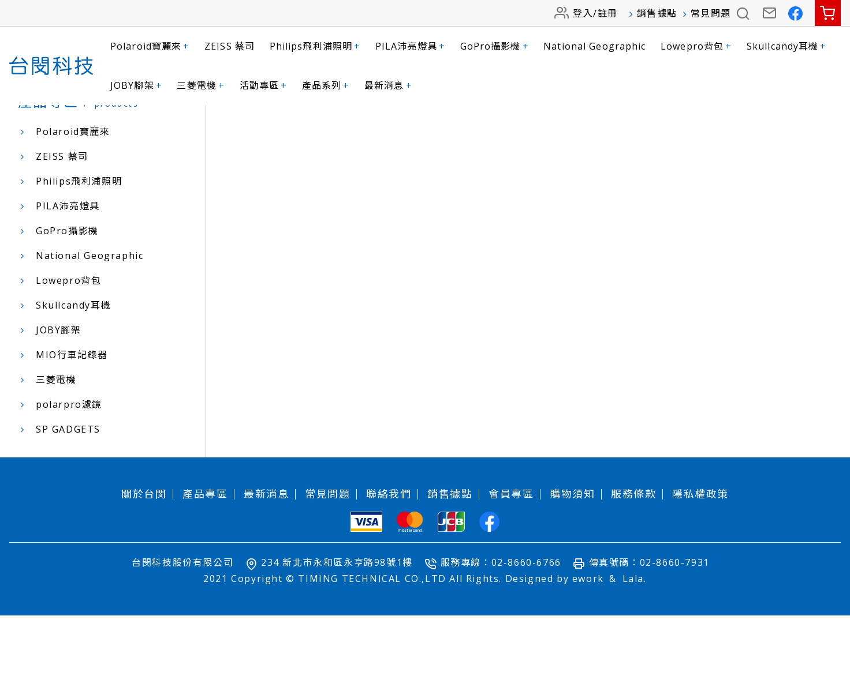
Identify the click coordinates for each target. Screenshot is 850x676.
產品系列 (326, 85)
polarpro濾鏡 (69, 465)
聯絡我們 (388, 554)
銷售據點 (657, 13)
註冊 (608, 13)
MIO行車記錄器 (72, 415)
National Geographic (594, 46)
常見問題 (711, 13)
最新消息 (388, 85)
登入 (583, 13)
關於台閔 (143, 554)
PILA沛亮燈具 (410, 46)
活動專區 (264, 85)
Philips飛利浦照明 (315, 46)
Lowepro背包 (696, 46)
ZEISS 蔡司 (229, 46)
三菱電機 (201, 85)
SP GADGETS (68, 489)
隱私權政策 (700, 554)
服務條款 (633, 554)
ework (588, 639)
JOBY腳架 (136, 85)
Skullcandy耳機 (787, 46)
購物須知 (572, 554)
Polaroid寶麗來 (149, 46)
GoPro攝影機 (494, 46)
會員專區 (511, 554)
